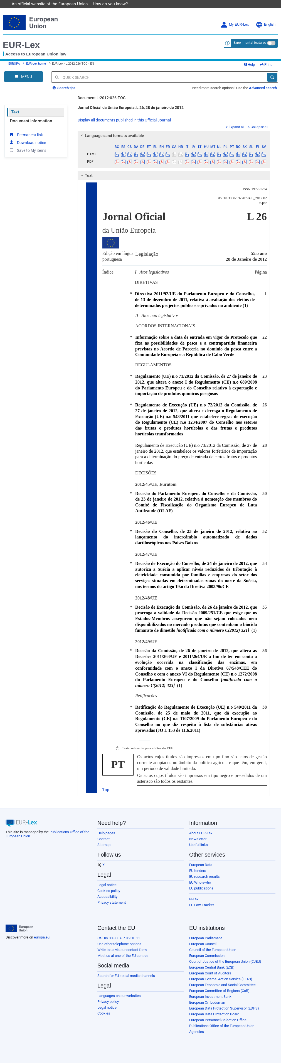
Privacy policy (108, 1001)
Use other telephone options (119, 944)
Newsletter (197, 839)
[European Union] (19, 928)
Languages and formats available (111, 135)
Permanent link (26, 134)
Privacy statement (111, 902)
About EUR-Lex (200, 833)
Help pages (106, 833)
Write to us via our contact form (122, 950)
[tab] (174, 135)
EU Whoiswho (200, 882)
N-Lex (193, 899)
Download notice (27, 142)
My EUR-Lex (235, 24)
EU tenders (197, 871)
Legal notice (107, 885)
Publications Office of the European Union (221, 1026)
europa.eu (42, 937)
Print (266, 64)
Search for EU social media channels (126, 976)
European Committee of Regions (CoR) (219, 991)
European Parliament (205, 938)
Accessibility (107, 896)
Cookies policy (108, 891)
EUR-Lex (21, 45)
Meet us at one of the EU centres (123, 956)
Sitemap (103, 845)
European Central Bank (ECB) (212, 967)
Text (15, 111)
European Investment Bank (210, 996)
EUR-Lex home (36, 63)
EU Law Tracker (201, 905)
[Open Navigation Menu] (23, 76)
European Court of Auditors (210, 973)
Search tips (64, 88)
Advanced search (263, 88)
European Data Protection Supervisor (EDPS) (224, 1008)
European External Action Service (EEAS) (220, 979)
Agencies (196, 1032)
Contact (103, 839)
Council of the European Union (212, 950)
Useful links (198, 845)
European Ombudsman (207, 1002)
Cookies (103, 1013)
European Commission (207, 956)
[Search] (272, 77)
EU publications (201, 888)
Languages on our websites (119, 996)
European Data (200, 865)
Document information (31, 120)
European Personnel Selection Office (218, 1020)
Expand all (235, 127)
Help (249, 64)
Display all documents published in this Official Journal (124, 120)
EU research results (204, 876)
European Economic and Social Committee (222, 985)
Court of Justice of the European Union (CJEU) (225, 961)
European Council (202, 944)
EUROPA (14, 63)
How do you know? (113, 3)
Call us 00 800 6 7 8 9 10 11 (118, 938)
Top (105, 789)
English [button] (265, 24)
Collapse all (258, 127)
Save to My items (27, 150)
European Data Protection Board (214, 1014)
